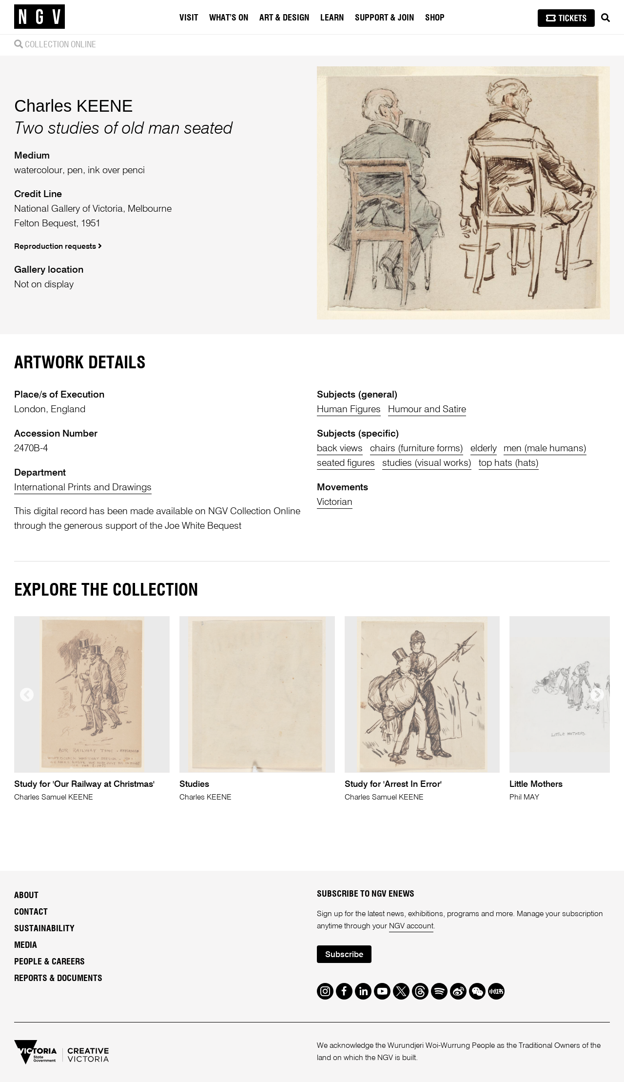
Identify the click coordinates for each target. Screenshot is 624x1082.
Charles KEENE (73, 106)
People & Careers (49, 962)
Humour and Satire (427, 409)
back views (340, 448)
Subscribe (344, 955)
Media (25, 945)
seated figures (346, 463)
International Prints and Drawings (83, 487)
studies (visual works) (426, 463)
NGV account (411, 926)
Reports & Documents (58, 978)
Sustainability (44, 928)
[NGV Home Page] (39, 17)
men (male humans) (545, 448)
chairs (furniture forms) (416, 448)
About (26, 895)
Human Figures (349, 409)
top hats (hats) (509, 463)
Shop (435, 18)
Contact (31, 912)
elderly (483, 448)
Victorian (334, 502)
